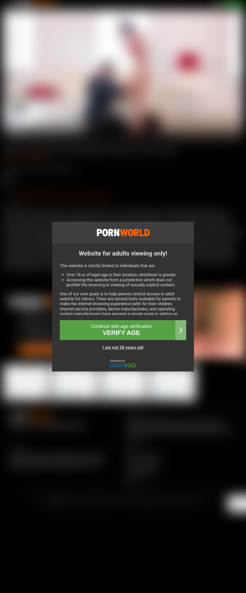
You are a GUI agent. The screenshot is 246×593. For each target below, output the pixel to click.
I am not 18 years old (123, 347)
